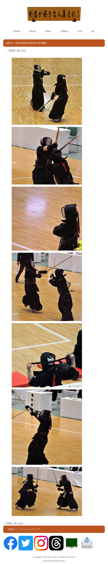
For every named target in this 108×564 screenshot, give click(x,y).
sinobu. (55, 557)
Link (80, 31)
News (48, 31)
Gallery (64, 31)
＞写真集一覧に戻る (13, 523)
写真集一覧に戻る (17, 50)
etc (93, 31)
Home (16, 31)
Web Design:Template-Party (53, 561)
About (32, 31)
